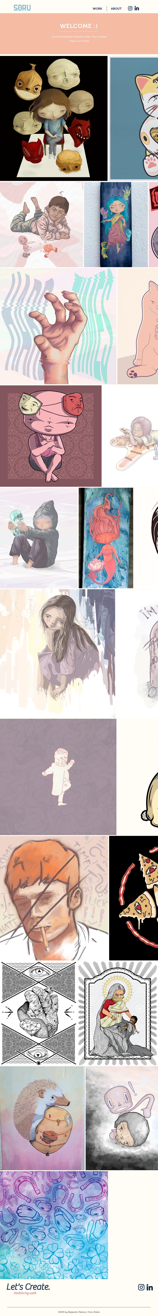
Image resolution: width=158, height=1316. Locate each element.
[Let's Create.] (28, 1287)
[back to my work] (25, 1293)
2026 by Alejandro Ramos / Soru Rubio (79, 1312)
